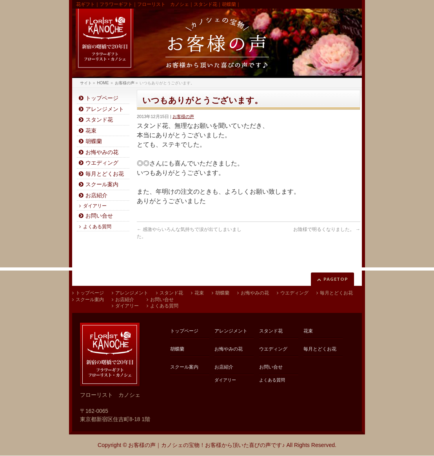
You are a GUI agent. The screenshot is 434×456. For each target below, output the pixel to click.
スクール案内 (101, 184)
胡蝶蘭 (93, 141)
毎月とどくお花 (104, 174)
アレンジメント (104, 109)
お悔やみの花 (101, 152)
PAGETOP (335, 279)
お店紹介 (96, 195)
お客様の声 (183, 116)
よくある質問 (97, 226)
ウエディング (101, 163)
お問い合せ (99, 216)
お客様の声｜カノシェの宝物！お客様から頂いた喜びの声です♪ (206, 445)
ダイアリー (95, 206)
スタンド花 (99, 120)
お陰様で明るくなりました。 (326, 229)
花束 (90, 131)
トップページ (101, 98)
